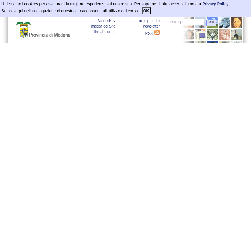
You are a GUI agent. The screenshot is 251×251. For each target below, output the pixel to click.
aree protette (149, 21)
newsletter (151, 26)
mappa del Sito (103, 26)
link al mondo (104, 32)
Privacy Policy (215, 4)
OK (146, 11)
